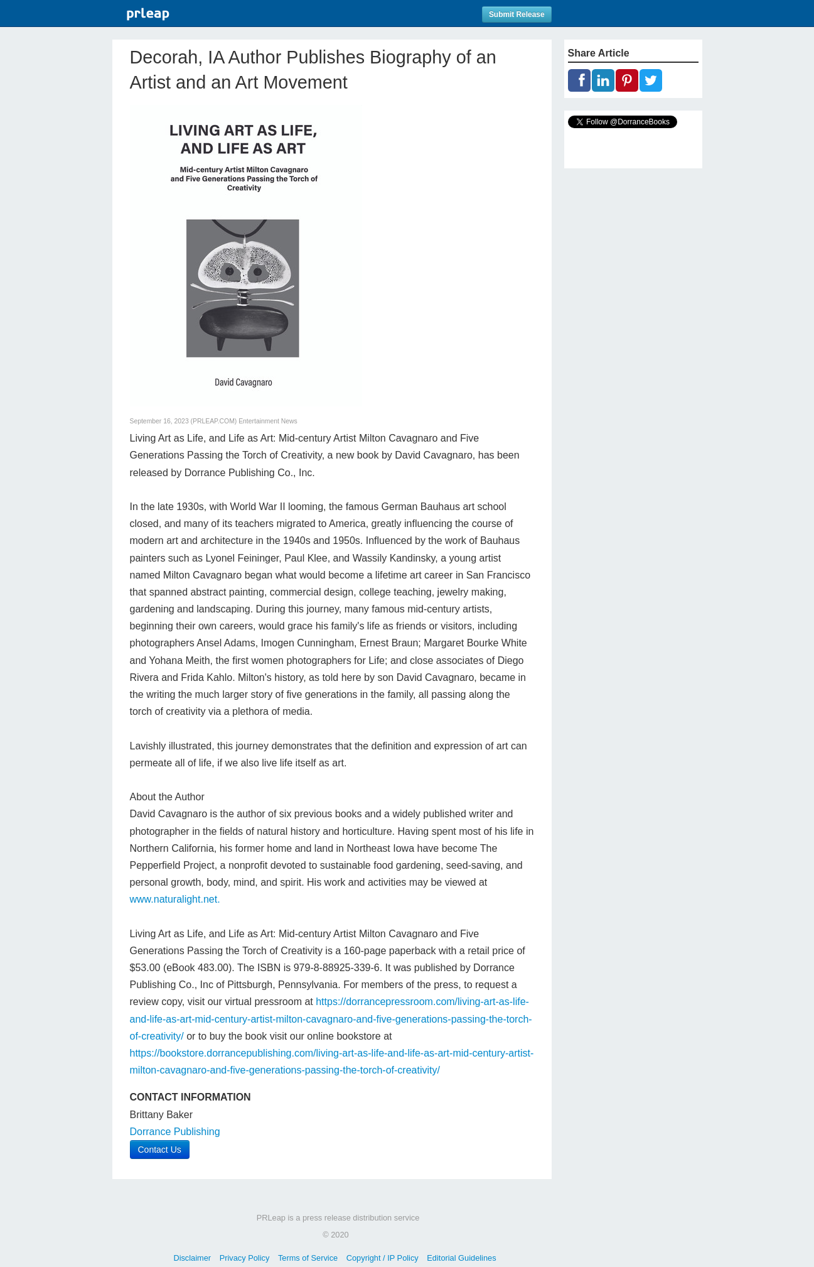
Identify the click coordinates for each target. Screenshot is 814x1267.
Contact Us (159, 1150)
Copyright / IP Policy (382, 1258)
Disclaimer (192, 1258)
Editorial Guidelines (461, 1258)
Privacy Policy (245, 1258)
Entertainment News (267, 421)
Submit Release (517, 14)
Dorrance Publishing (175, 1131)
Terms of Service (308, 1258)
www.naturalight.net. (175, 899)
